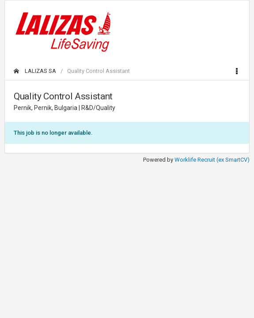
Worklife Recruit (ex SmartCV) (212, 159)
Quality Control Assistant (98, 71)
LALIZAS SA (35, 71)
